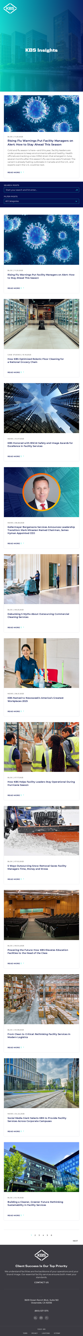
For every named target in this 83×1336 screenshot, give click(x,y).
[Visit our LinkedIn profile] (35, 1325)
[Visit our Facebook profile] (41, 1325)
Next (75, 1241)
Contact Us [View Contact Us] (41, 1289)
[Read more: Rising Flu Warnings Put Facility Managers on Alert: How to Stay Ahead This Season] (16, 173)
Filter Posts (10, 196)
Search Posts (11, 185)
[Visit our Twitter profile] (47, 1325)
